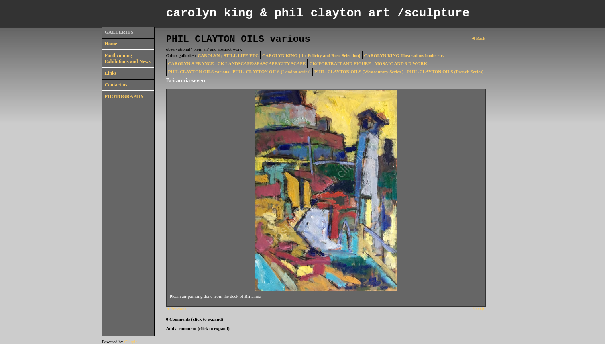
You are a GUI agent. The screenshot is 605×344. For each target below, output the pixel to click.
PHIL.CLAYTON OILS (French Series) (445, 71)
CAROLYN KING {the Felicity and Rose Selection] (311, 55)
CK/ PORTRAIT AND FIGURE (340, 63)
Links (111, 73)
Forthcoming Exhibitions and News (128, 58)
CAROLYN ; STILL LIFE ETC (228, 55)
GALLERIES (119, 32)
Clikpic (130, 341)
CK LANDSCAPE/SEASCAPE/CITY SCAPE (262, 63)
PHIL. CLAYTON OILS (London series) (272, 71)
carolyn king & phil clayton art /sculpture (318, 13)
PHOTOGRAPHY (124, 96)
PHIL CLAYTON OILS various (198, 71)
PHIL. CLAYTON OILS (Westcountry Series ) (359, 71)
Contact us (116, 85)
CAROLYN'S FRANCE (191, 63)
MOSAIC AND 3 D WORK (401, 63)
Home (111, 44)
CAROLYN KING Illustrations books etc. (404, 55)
